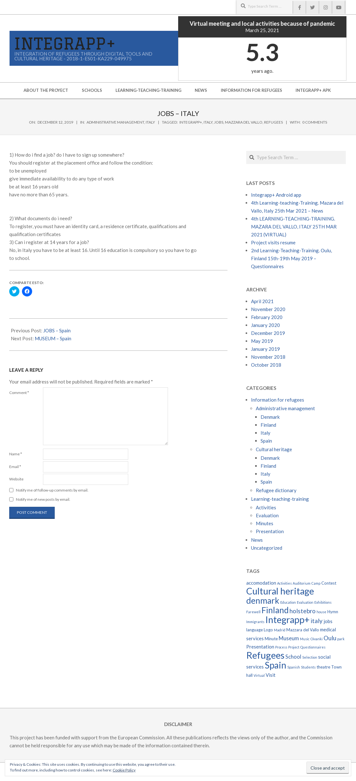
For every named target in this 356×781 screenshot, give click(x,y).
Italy (150, 122)
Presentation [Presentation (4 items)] (260, 646)
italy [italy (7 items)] (317, 620)
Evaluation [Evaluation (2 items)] (305, 602)
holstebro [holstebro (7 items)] (303, 611)
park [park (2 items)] (341, 639)
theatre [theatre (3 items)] (323, 666)
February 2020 (267, 317)
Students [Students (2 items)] (308, 667)
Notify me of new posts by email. (43, 499)
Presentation (270, 531)
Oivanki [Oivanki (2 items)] (317, 639)
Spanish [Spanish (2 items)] (293, 667)
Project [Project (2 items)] (293, 647)
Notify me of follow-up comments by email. (52, 490)
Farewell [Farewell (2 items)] (253, 612)
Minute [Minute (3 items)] (271, 638)
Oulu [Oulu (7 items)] (330, 638)
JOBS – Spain (57, 330)
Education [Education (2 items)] (288, 602)
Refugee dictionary (276, 490)
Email (15, 466)
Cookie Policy (124, 770)
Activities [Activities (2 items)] (284, 583)
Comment (19, 392)
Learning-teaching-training (280, 499)
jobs (218, 122)
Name (15, 454)
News (257, 540)
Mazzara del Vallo (243, 122)
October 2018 (266, 365)
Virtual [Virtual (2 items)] (259, 675)
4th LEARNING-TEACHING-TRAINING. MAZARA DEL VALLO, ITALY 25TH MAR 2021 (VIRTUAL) (294, 226)
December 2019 (268, 333)
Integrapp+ (190, 122)
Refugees (273, 122)
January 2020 (265, 325)
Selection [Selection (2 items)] (309, 657)
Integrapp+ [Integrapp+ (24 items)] (287, 619)
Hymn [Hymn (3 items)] (332, 611)
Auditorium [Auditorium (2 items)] (302, 583)
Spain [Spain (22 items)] (275, 665)
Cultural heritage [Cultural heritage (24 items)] (280, 591)
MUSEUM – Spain (53, 338)
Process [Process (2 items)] (281, 647)
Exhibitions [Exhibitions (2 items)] (323, 602)
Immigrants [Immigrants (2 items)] (255, 622)
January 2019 (265, 349)
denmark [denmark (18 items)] (262, 600)
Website (16, 479)
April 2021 (262, 301)
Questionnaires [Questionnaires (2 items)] (312, 647)
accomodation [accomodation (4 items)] (261, 583)
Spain (266, 441)
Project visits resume (273, 242)
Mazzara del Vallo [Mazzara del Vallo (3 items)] (302, 629)
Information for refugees (277, 400)
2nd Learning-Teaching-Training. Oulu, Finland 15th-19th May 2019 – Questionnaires (291, 258)
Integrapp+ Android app (276, 195)
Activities (266, 507)
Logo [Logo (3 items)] (268, 629)
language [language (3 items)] (254, 629)
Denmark (270, 417)
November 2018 (268, 357)
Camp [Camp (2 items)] (315, 583)
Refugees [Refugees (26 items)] (265, 655)
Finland (268, 425)
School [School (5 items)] (293, 657)
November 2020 (268, 309)
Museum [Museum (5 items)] (289, 638)
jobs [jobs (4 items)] (328, 621)
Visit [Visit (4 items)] (271, 675)
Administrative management (115, 122)
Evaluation (267, 515)
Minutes (264, 523)
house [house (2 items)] (321, 612)
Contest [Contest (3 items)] (328, 583)
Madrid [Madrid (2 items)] (279, 630)
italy (208, 122)
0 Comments (314, 122)
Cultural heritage (274, 449)
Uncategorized (266, 548)
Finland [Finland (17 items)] (275, 610)
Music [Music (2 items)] (305, 639)
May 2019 (262, 341)
